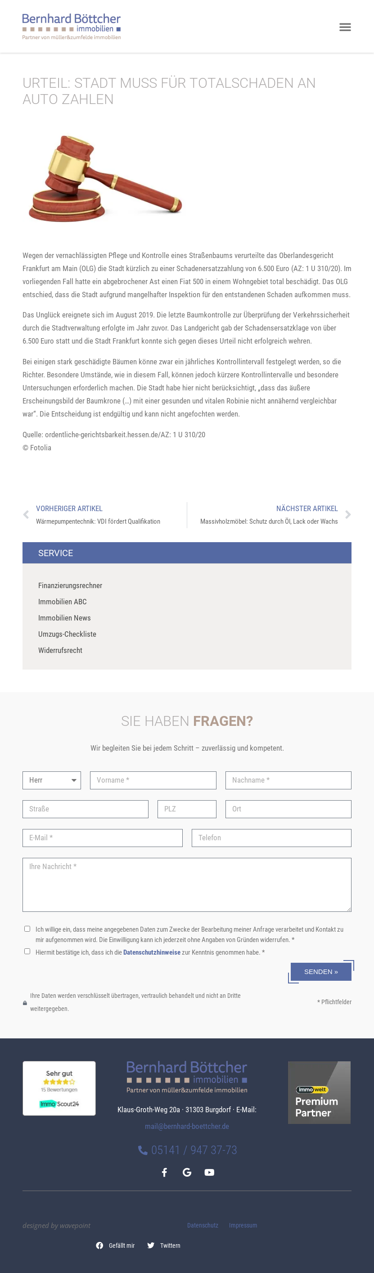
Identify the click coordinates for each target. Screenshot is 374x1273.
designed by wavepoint (56, 1225)
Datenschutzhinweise (151, 952)
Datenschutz (202, 1225)
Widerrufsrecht (60, 650)
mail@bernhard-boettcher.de (187, 1126)
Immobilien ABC (62, 601)
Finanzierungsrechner (70, 585)
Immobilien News (64, 617)
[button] (115, 1245)
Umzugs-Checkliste (67, 634)
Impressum (243, 1225)
